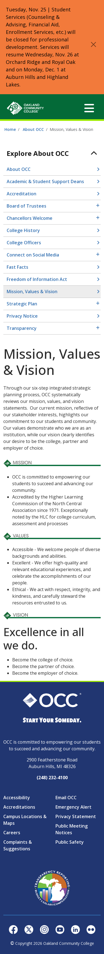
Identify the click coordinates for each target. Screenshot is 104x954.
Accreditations (19, 807)
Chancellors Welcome (29, 218)
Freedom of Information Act (37, 279)
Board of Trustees (26, 206)
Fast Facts (17, 267)
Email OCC (66, 797)
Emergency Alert (73, 807)
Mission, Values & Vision (32, 291)
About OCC (33, 129)
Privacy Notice (22, 316)
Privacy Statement (75, 816)
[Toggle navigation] (89, 108)
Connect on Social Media (33, 255)
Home (10, 129)
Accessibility (16, 797)
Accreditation (21, 194)
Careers (11, 833)
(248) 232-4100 (52, 777)
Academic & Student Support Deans (45, 181)
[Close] (93, 44)
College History (23, 230)
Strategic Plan (22, 304)
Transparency (22, 328)
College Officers (24, 243)
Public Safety (69, 842)
